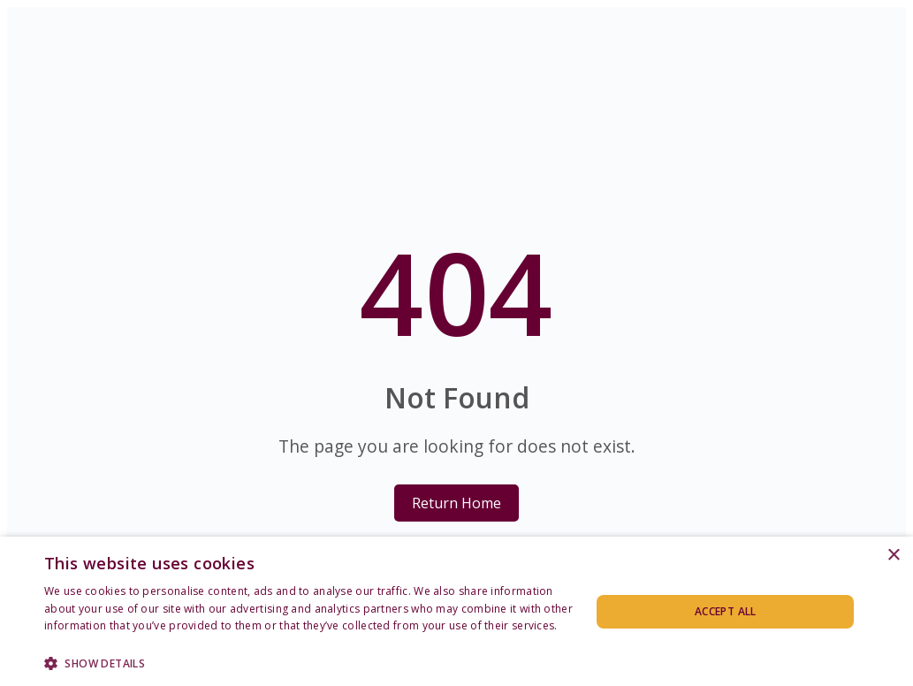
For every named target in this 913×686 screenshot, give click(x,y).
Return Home (456, 503)
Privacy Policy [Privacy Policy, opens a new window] (79, 643)
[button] (309, 662)
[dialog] (456, 611)
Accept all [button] (726, 611)
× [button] (893, 555)
